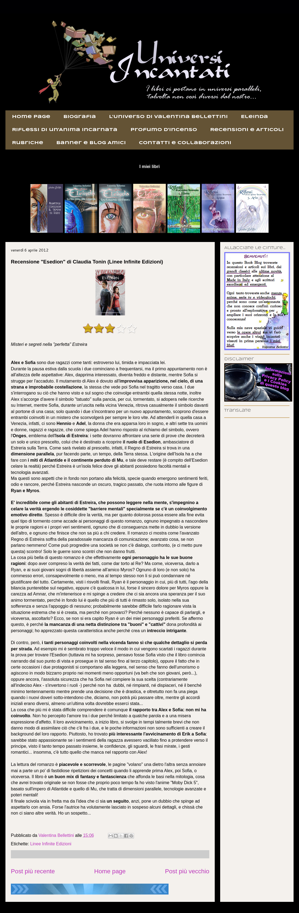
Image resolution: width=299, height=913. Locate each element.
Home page (31, 117)
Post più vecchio (187, 871)
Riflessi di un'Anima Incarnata (64, 130)
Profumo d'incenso (163, 130)
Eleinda (254, 117)
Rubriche (27, 143)
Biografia (79, 117)
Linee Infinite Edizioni (50, 843)
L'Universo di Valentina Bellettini (168, 117)
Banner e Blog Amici (91, 143)
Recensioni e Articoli (247, 130)
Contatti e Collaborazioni (185, 143)
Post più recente (33, 871)
